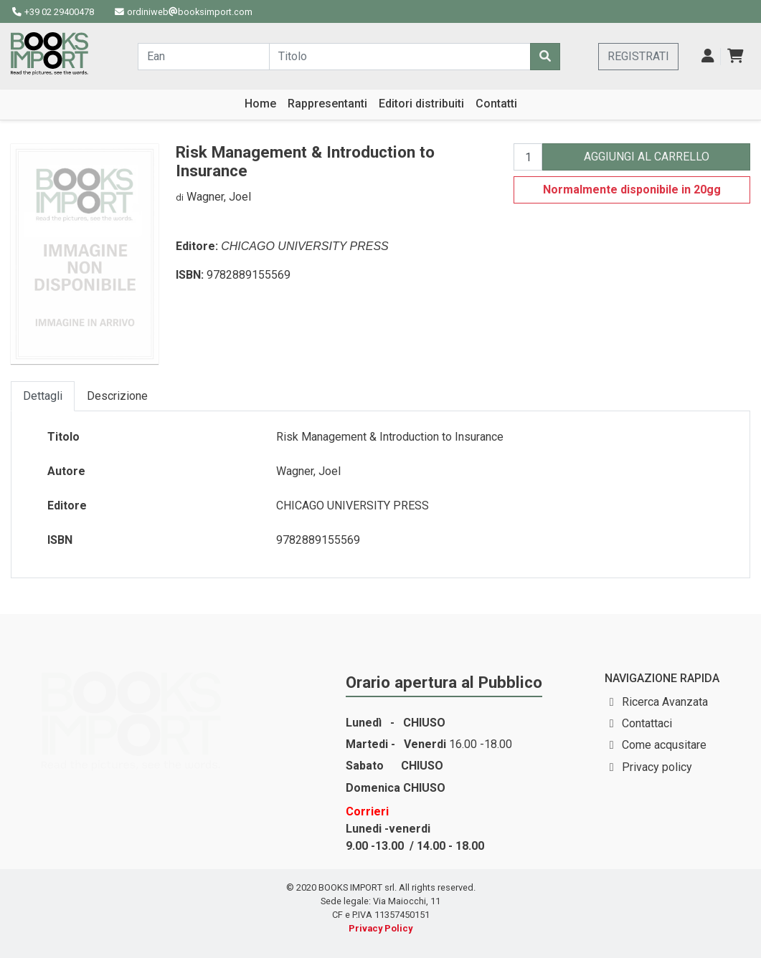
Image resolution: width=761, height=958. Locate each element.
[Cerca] (545, 56)
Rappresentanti (327, 103)
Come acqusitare (664, 745)
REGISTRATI (638, 56)
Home (260, 103)
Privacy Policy (380, 928)
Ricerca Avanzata (665, 702)
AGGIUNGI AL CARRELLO (646, 156)
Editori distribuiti (421, 103)
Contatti (496, 103)
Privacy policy (657, 767)
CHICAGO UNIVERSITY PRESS (305, 246)
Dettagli (42, 396)
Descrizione (117, 396)
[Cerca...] (204, 56)
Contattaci (647, 723)
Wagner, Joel (218, 196)
